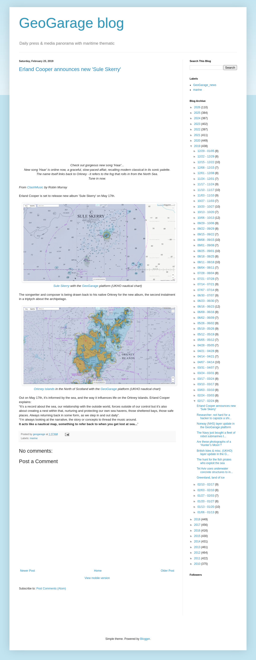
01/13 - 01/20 (206, 506)
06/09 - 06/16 (206, 312)
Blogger (145, 639)
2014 (197, 541)
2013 (197, 547)
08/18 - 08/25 (206, 256)
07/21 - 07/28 (206, 278)
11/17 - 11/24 (206, 184)
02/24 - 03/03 (206, 395)
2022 (197, 129)
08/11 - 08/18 (206, 262)
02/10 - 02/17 (206, 484)
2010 (197, 563)
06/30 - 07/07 (206, 295)
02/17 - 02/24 (206, 401)
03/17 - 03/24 (206, 378)
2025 (197, 112)
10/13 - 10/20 (206, 212)
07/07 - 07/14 (206, 290)
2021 (197, 135)
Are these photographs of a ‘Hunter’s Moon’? (214, 443)
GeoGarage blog (71, 23)
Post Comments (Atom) (51, 588)
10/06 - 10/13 (206, 217)
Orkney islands (44, 389)
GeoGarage (90, 286)
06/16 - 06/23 (206, 306)
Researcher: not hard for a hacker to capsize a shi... (214, 416)
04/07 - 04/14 (206, 362)
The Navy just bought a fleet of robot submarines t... (216, 434)
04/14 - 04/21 (206, 356)
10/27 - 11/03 (206, 201)
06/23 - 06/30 (206, 301)
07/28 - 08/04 (206, 273)
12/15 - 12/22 (206, 162)
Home (98, 570)
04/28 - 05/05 (206, 345)
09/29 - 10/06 (206, 223)
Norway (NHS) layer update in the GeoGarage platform (215, 425)
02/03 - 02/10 (206, 490)
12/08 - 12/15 (206, 167)
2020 (197, 140)
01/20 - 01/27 (206, 501)
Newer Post (27, 570)
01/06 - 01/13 (206, 512)
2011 (197, 558)
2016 (197, 530)
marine (34, 438)
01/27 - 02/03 (206, 495)
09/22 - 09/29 (206, 228)
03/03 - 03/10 (206, 390)
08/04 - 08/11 (206, 267)
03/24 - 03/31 (206, 373)
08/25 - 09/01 (206, 251)
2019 (197, 146)
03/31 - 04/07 (206, 367)
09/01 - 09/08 (206, 245)
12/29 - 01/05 (206, 151)
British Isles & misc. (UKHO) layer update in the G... (214, 452)
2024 (197, 118)
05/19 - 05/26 (206, 328)
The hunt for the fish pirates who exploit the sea (214, 461)
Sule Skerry (61, 286)
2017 (197, 525)
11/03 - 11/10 (206, 195)
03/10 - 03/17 (206, 384)
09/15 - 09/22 (206, 234)
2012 (197, 552)
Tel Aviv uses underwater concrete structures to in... (215, 470)
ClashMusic (35, 187)
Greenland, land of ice (210, 477)
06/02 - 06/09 (206, 317)
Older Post (167, 570)
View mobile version (97, 578)
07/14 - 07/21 (206, 284)
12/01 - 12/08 (206, 173)
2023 (197, 124)
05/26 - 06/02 (206, 323)
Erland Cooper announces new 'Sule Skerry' (70, 69)
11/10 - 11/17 (206, 190)
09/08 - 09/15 (206, 240)
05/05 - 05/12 (206, 340)
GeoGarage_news (204, 85)
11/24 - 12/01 (206, 178)
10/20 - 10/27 (206, 206)
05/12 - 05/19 (206, 334)
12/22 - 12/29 (206, 156)
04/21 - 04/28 (206, 351)
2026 (197, 107)
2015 (197, 536)
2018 (197, 519)
